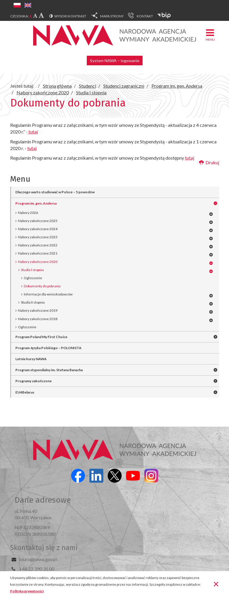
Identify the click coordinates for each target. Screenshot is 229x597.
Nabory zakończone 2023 (37, 237)
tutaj (33, 131)
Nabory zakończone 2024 (37, 229)
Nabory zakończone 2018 (37, 319)
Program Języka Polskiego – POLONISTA (48, 348)
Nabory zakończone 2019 (37, 310)
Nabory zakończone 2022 (37, 245)
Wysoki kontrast (70, 16)
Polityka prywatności (27, 591)
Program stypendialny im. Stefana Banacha (49, 370)
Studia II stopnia (33, 302)
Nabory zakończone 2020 (37, 261)
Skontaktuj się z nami (43, 548)
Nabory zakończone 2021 (37, 253)
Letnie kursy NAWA (31, 359)
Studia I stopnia (32, 270)
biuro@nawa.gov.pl (38, 559)
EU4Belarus (24, 392)
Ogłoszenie (27, 327)
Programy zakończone (33, 381)
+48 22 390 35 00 (36, 568)
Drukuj (209, 162)
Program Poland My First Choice (41, 337)
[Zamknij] (216, 583)
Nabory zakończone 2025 (37, 221)
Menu (210, 34)
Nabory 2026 (28, 212)
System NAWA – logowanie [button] (114, 60)
